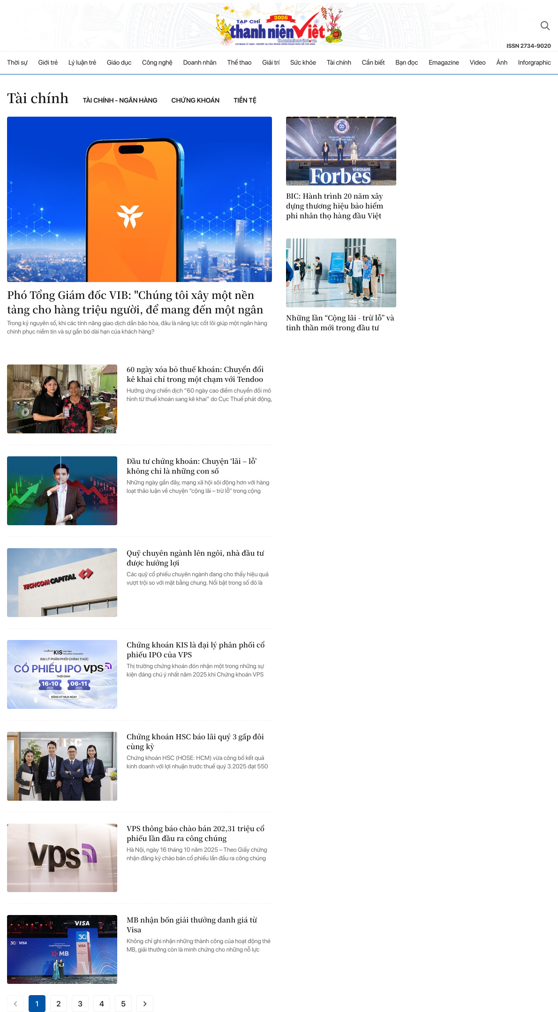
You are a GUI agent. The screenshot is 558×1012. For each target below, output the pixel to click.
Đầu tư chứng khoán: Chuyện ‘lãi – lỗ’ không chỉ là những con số (191, 466)
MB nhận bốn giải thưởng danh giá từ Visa (192, 925)
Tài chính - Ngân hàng (120, 100)
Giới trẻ (48, 63)
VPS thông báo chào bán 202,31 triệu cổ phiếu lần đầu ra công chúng (195, 833)
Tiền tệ (245, 100)
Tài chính (339, 63)
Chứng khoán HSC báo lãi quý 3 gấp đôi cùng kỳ (195, 742)
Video (478, 63)
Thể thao (239, 63)
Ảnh (501, 63)
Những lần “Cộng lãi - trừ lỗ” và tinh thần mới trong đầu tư (340, 323)
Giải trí (270, 63)
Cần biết (373, 63)
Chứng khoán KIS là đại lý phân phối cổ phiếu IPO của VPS (196, 650)
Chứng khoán (196, 100)
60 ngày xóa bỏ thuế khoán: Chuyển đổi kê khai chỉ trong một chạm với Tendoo (195, 374)
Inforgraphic (534, 63)
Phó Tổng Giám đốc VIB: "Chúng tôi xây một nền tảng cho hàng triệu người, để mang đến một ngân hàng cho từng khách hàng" (135, 303)
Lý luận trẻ (82, 63)
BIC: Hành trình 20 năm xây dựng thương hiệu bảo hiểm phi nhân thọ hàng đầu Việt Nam (335, 206)
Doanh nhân (200, 63)
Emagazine (444, 63)
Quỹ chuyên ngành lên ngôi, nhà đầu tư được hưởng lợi (195, 558)
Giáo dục (119, 63)
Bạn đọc (406, 63)
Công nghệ (157, 63)
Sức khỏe (303, 63)
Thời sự (17, 63)
